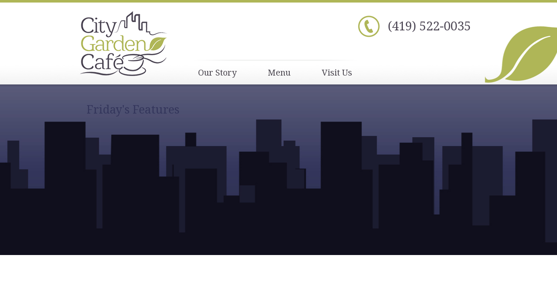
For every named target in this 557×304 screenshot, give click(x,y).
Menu (279, 72)
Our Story (217, 72)
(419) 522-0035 (429, 25)
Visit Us (337, 72)
